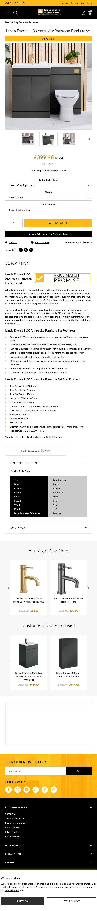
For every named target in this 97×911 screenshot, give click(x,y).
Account (83, 13)
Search (15, 13)
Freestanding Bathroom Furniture (21, 22)
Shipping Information (15, 822)
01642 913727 (17, 3)
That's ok (22, 901)
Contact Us (10, 813)
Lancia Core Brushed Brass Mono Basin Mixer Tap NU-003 (28, 600)
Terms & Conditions (15, 818)
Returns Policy (12, 827)
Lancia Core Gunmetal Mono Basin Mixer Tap (68, 600)
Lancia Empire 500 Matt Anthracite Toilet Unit (68, 674)
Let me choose (71, 901)
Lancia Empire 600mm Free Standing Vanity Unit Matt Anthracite (28, 676)
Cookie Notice (12, 890)
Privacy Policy (12, 831)
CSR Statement (12, 836)
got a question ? (78, 242)
